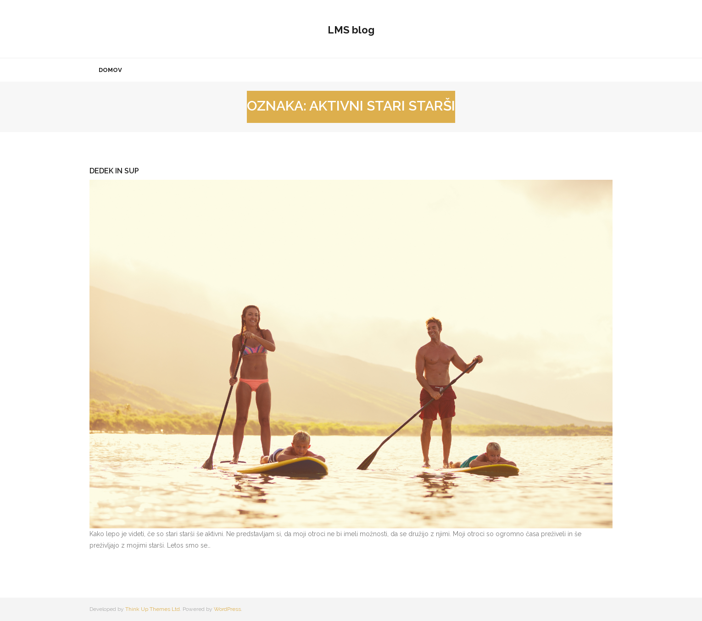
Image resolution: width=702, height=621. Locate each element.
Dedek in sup (114, 170)
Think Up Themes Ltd (152, 609)
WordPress (227, 609)
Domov (110, 70)
